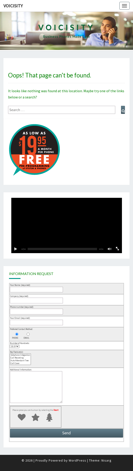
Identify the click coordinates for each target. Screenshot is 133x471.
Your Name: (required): (36, 287)
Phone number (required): (36, 309)
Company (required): (36, 298)
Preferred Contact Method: (21, 329)
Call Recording (20, 357)
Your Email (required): (36, 320)
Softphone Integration (20, 355)
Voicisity (13, 6)
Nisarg (106, 460)
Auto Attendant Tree (20, 360)
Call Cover (20, 363)
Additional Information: (36, 385)
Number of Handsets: (20, 345)
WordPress (77, 460)
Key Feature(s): (20, 358)
